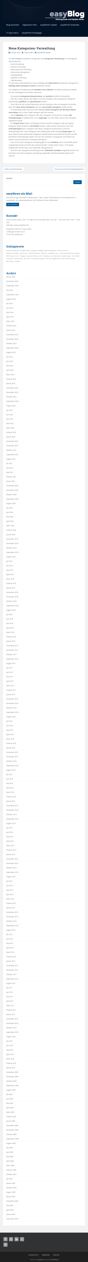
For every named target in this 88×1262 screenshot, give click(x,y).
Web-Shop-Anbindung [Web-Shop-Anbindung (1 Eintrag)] (68, 258)
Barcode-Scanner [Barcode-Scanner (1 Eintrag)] (63, 250)
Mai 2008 (9, 1156)
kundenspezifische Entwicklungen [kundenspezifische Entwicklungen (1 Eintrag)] (61, 256)
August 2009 (11, 1090)
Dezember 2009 (12, 1072)
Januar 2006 (10, 1183)
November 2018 (12, 597)
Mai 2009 (9, 1103)
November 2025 (12, 281)
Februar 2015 (11, 797)
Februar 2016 (11, 743)
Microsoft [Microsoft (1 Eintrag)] (27, 258)
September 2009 (12, 1085)
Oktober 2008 (11, 1134)
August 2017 (11, 663)
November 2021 (12, 446)
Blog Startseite (12, 25)
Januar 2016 (10, 748)
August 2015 (11, 770)
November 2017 (12, 650)
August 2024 (11, 299)
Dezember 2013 (12, 859)
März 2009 (10, 1112)
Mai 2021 (9, 472)
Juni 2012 (9, 939)
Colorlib (40, 1260)
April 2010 (10, 1054)
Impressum (46, 1255)
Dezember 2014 (12, 805)
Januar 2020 (10, 534)
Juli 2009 (9, 1094)
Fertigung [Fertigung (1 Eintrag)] (22, 256)
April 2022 (10, 423)
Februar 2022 (11, 432)
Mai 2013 (9, 890)
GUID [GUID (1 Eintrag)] (40, 256)
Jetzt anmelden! (13, 204)
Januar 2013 (10, 908)
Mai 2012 (9, 943)
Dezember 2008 (12, 1125)
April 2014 (10, 841)
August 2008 (11, 1143)
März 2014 (10, 845)
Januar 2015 (10, 801)
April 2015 (10, 788)
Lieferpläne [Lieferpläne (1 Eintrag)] (9, 258)
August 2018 (11, 610)
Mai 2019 (9, 570)
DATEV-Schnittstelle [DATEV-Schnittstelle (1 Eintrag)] (34, 253)
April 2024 (10, 317)
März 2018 (10, 632)
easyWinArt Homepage (32, 33)
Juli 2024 (9, 303)
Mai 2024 (9, 312)
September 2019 (12, 552)
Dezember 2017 (12, 646)
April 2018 (10, 628)
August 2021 (11, 459)
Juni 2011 (9, 992)
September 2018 (12, 606)
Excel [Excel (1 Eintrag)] (17, 256)
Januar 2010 (10, 1068)
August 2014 (11, 823)
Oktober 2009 (11, 1081)
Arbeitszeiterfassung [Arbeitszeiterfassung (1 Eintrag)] (12, 250)
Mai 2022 (9, 419)
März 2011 (10, 1005)
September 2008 (12, 1139)
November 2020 (12, 490)
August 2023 (11, 352)
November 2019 (12, 543)
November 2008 (12, 1130)
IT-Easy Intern (12, 33)
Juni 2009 (9, 1099)
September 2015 (12, 765)
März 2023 (10, 374)
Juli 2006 (9, 1179)
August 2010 (11, 1037)
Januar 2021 (10, 481)
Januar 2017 (10, 694)
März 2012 (10, 952)
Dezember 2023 (12, 334)
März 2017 (10, 685)
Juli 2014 (9, 828)
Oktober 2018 (11, 601)
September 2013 (12, 872)
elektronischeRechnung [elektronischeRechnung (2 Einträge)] (66, 253)
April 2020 (10, 521)
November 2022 (12, 392)
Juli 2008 (9, 1148)
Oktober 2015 (11, 761)
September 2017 (12, 659)
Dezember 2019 (12, 539)
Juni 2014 (9, 832)
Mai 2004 (9, 1205)
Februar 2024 (11, 326)
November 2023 (12, 339)
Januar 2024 (10, 330)
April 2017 (10, 681)
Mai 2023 (9, 366)
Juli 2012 (9, 934)
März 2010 (10, 1059)
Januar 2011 (10, 1014)
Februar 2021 (11, 477)
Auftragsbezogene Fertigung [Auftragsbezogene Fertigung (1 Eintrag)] (27, 250)
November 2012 (12, 917)
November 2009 (12, 1076)
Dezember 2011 (12, 965)
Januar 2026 (10, 277)
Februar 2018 (11, 637)
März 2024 (10, 321)
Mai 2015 (9, 783)
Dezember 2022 (12, 388)
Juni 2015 (9, 779)
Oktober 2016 (11, 708)
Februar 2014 (11, 850)
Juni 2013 (9, 885)
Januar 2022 (10, 437)
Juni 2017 (9, 672)
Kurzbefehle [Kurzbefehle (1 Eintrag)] (76, 256)
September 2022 (12, 401)
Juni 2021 (9, 468)
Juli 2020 (9, 508)
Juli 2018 (9, 614)
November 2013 (12, 863)
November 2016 (12, 703)
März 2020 (10, 526)
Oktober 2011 (11, 974)
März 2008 (10, 1165)
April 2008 (10, 1161)
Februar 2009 (11, 1116)
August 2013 (11, 877)
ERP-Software (17, 59)
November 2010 (12, 1023)
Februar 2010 (11, 1063)
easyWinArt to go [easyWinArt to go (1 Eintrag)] (53, 253)
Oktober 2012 (11, 921)
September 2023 (12, 348)
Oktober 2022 (11, 397)
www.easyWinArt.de (21, 225)
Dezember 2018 (12, 592)
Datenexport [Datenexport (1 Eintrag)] (24, 253)
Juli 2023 (9, 357)
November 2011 (12, 970)
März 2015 (10, 792)
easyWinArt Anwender (69, 25)
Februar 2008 (11, 1170)
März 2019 (10, 579)
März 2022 (10, 428)
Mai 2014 (9, 837)
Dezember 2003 (12, 1219)
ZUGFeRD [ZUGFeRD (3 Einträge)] (17, 261)
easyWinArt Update (48, 25)
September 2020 (12, 499)
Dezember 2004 (12, 1201)
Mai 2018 (9, 623)
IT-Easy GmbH (28, 52)
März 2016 (10, 739)
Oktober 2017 (11, 654)
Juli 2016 (9, 721)
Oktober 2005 (11, 1188)
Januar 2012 (10, 961)
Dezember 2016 (12, 699)
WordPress (54, 1260)
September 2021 (12, 454)
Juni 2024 (9, 308)
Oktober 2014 (11, 814)
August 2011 (11, 983)
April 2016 (10, 734)
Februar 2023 (11, 379)
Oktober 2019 (11, 548)
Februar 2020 (11, 530)
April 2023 (10, 370)
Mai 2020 (9, 517)
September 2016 (12, 712)
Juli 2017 (9, 668)
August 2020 (11, 503)
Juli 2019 (9, 561)
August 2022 (11, 406)
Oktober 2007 (11, 1174)
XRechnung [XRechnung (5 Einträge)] (9, 261)
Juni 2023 (9, 361)
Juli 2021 (9, 463)
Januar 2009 (10, 1121)
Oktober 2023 (11, 343)
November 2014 (12, 810)
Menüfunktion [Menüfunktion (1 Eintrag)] (18, 258)
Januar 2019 (10, 588)
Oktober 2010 (11, 1028)
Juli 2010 (9, 1041)
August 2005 (11, 1192)
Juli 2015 (9, 774)
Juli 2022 (9, 410)
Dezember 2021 (12, 441)
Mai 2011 (9, 997)
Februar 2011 (11, 1010)
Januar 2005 (10, 1196)
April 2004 (10, 1210)
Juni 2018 (9, 619)
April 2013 (10, 894)
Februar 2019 (11, 583)
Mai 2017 (9, 677)
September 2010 (12, 1032)
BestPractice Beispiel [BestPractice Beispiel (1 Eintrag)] (12, 253)
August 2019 (11, 557)
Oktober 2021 (11, 450)
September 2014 (12, 819)
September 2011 (12, 979)
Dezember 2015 (12, 752)
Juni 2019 (9, 566)
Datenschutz (33, 1255)
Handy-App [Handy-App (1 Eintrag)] (46, 256)
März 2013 (10, 899)
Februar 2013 (11, 903)
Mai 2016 (9, 730)
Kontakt (56, 1255)
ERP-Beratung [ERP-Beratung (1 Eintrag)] (10, 256)
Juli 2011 (9, 988)
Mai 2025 (9, 290)
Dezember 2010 (12, 1019)
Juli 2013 (9, 881)
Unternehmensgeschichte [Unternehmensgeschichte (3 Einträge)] (53, 258)
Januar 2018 (10, 641)
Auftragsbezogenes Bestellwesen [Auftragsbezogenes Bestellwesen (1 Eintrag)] (47, 250)
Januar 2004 (10, 1214)
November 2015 (12, 757)
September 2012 (12, 925)
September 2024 (12, 294)
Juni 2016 (9, 725)
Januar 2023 (10, 383)
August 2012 (11, 930)
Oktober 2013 (11, 868)
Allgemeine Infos (29, 25)
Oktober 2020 (11, 494)
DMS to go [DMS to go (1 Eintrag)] (44, 253)
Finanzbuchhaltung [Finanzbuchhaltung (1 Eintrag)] (32, 256)
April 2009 (10, 1108)
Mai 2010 (9, 1050)
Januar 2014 (10, 854)
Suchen (9, 178)
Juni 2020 (9, 512)
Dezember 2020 (12, 486)
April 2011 (10, 1001)
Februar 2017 (11, 690)
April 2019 (10, 574)
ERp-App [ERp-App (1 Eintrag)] (77, 253)
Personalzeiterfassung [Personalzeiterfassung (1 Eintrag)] (37, 258)
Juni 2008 (9, 1152)
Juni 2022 (9, 414)
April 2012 (10, 948)
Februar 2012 (11, 957)
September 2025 (12, 286)
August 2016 (11, 717)
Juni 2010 (9, 1045)
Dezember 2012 (12, 912)
